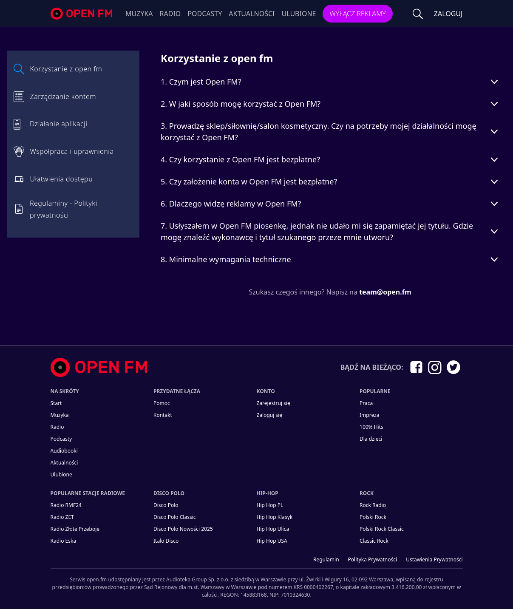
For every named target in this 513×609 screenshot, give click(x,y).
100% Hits (371, 427)
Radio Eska (64, 540)
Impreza (369, 415)
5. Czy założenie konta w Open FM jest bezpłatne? (249, 181)
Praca (366, 403)
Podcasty (204, 13)
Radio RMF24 (66, 505)
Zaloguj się (270, 415)
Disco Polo (166, 505)
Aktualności (252, 13)
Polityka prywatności (372, 559)
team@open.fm (385, 292)
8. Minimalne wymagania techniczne (226, 259)
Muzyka (139, 13)
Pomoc (161, 403)
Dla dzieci (371, 438)
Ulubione (298, 13)
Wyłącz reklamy (357, 13)
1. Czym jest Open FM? (201, 81)
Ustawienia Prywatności (434, 559)
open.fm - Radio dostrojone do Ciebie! (82, 14)
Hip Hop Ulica (273, 529)
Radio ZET (62, 517)
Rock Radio (373, 505)
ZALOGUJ (448, 13)
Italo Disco (166, 540)
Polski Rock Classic (382, 529)
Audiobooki (64, 450)
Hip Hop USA (272, 540)
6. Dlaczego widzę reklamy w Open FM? (231, 203)
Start (56, 403)
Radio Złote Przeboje (75, 529)
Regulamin (326, 559)
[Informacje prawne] (257, 584)
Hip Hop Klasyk (275, 517)
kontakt (162, 415)
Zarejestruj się (273, 403)
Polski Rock (373, 517)
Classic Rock (374, 540)
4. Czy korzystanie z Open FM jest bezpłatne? (240, 159)
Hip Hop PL (270, 505)
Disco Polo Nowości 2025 (183, 529)
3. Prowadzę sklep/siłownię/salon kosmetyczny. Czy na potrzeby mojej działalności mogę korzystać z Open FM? (318, 131)
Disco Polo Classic (174, 517)
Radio (170, 13)
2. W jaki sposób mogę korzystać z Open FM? (240, 104)
